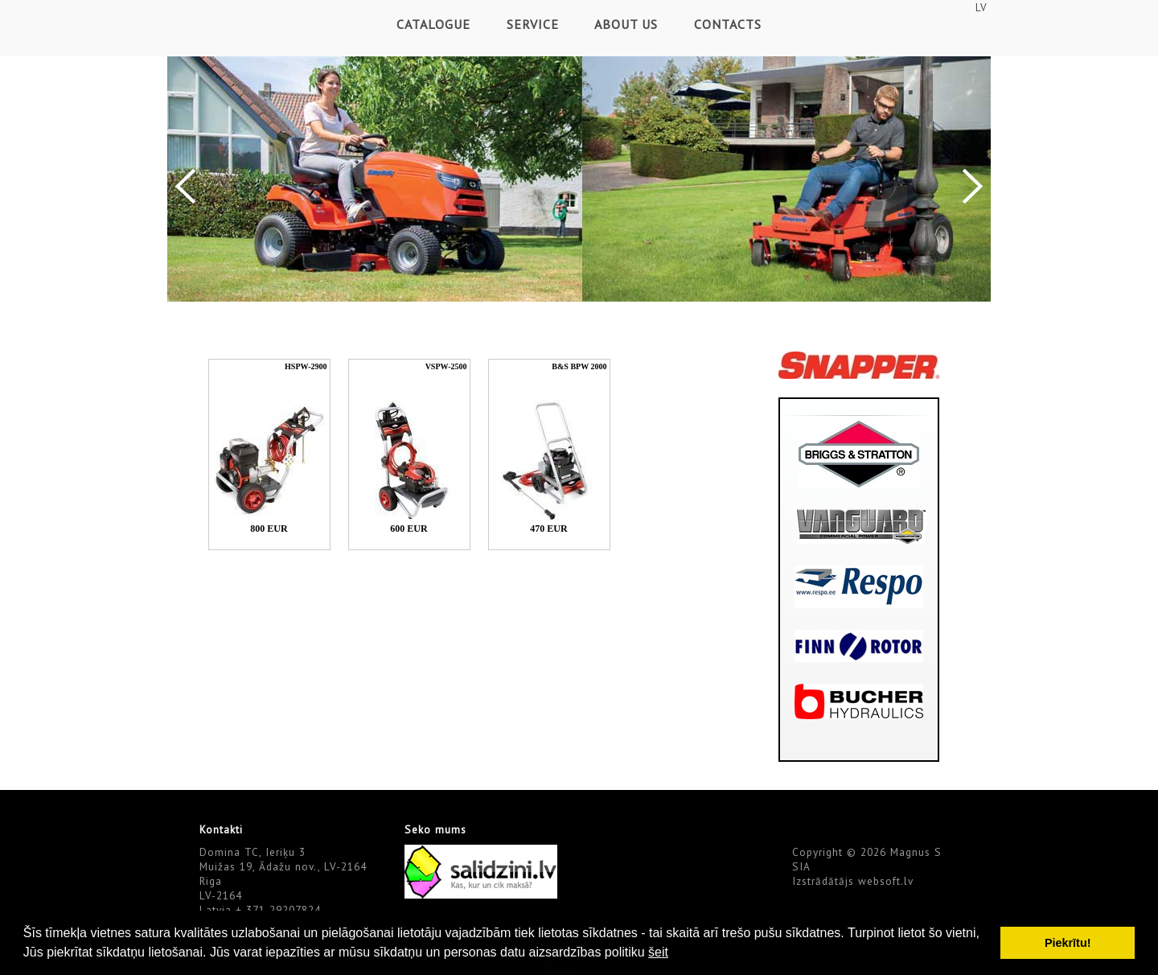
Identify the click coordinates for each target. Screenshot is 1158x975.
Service (533, 24)
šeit (658, 952)
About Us (626, 24)
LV (981, 7)
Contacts (728, 24)
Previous (185, 186)
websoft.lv (886, 881)
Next (973, 186)
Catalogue (433, 24)
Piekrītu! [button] (1068, 942)
